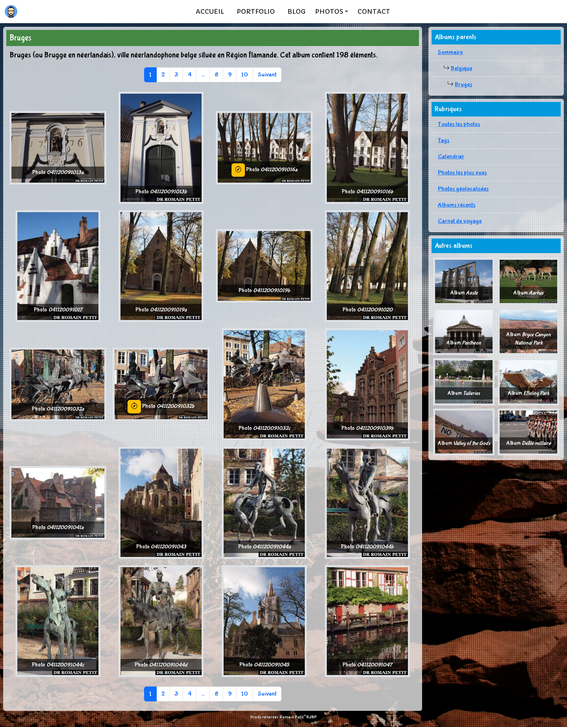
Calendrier (451, 156)
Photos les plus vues (462, 172)
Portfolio (256, 11)
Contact (374, 11)
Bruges (463, 84)
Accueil (210, 11)
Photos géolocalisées (463, 188)
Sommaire (450, 52)
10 (244, 74)
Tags (443, 140)
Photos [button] (329, 11)
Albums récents (456, 205)
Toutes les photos (459, 124)
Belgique (461, 68)
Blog (296, 11)
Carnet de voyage (460, 221)
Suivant (267, 74)
